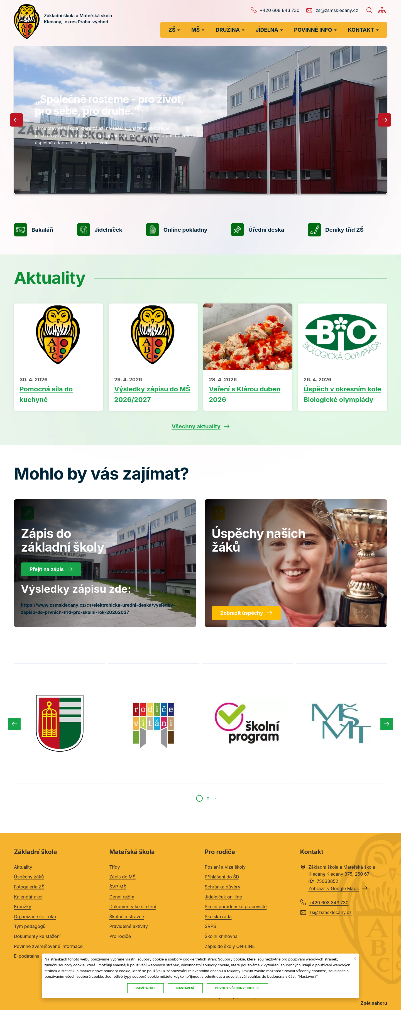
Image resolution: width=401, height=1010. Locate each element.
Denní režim (122, 897)
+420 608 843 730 (279, 10)
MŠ (195, 30)
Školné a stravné (126, 916)
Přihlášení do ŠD (222, 877)
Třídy (114, 867)
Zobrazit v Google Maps (334, 888)
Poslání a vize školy (225, 867)
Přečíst (58, 390)
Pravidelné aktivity (128, 926)
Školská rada (218, 916)
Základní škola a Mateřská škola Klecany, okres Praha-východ (78, 22)
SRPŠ (210, 926)
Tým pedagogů (29, 926)
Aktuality (23, 867)
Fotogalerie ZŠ (29, 887)
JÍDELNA (267, 30)
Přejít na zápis (47, 569)
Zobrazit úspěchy (241, 613)
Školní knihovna (221, 936)
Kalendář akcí (28, 897)
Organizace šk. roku (35, 916)
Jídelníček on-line (223, 897)
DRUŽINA (228, 30)
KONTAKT (361, 30)
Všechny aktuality (196, 426)
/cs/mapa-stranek (382, 10)
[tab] (199, 798)
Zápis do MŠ (122, 877)
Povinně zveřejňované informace (48, 946)
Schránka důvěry (222, 887)
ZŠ (171, 30)
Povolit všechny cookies (237, 988)
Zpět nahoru (374, 1003)
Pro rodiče (120, 936)
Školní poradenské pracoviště (236, 906)
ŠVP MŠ (117, 887)
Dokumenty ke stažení (37, 936)
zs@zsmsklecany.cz (337, 10)
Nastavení (185, 988)
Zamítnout (145, 988)
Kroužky (22, 906)
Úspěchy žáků (29, 877)
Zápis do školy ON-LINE (230, 946)
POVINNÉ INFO (313, 30)
